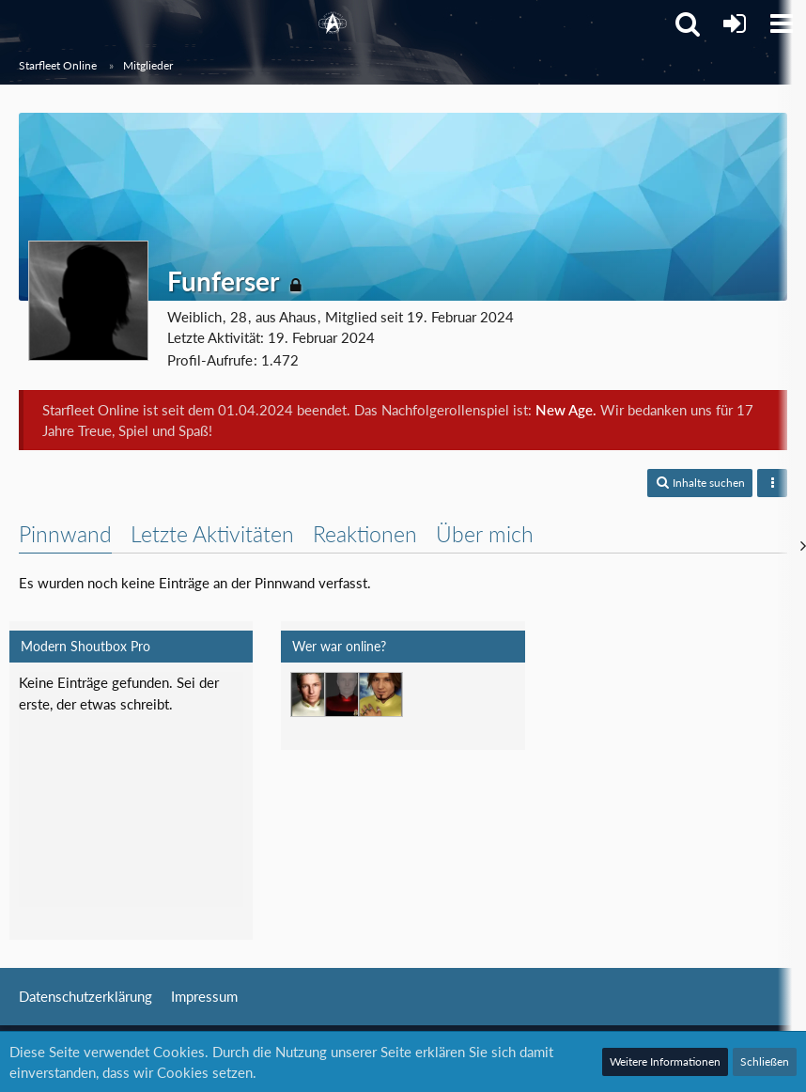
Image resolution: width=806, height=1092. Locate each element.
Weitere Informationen (665, 1061)
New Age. (566, 409)
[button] (781, 23)
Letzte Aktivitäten (212, 534)
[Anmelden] (734, 23)
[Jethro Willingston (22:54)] (312, 694)
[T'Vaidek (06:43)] (346, 694)
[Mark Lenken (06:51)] (380, 694)
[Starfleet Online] (332, 23)
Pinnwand (65, 534)
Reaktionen (365, 534)
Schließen (764, 1061)
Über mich (485, 534)
